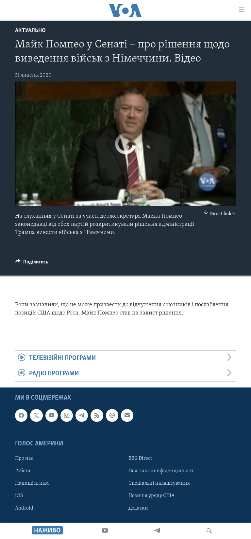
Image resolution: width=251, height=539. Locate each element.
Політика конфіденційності (160, 471)
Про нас (24, 458)
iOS (19, 495)
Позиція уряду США (151, 495)
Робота (22, 471)
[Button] (31, 263)
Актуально (30, 30)
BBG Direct (140, 458)
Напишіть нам (32, 483)
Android (24, 508)
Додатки (138, 508)
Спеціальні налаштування (159, 483)
